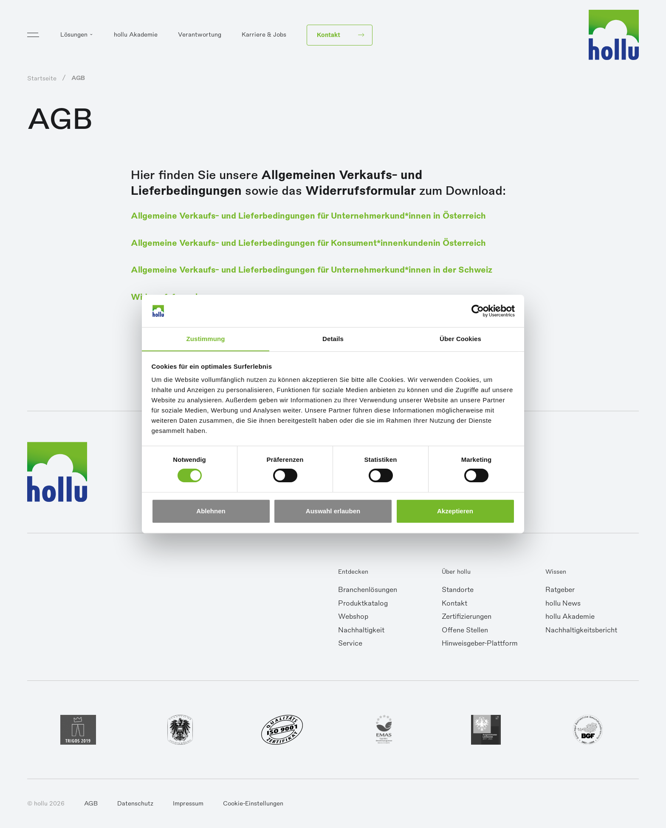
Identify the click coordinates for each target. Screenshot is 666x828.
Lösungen (73, 37)
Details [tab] (333, 338)
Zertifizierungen (466, 618)
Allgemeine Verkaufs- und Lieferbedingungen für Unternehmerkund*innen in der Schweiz (326, 270)
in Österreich (487, 243)
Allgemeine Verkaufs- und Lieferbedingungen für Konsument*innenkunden (294, 243)
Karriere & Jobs (264, 37)
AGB (91, 805)
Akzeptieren (455, 511)
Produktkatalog (363, 605)
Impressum (188, 805)
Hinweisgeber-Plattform (480, 645)
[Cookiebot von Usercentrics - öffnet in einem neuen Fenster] (477, 310)
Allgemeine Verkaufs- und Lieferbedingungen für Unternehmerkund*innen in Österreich (323, 215)
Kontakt (454, 605)
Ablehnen (210, 511)
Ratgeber (560, 591)
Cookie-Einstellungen (253, 805)
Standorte (458, 591)
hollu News (563, 605)
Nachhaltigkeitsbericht (581, 632)
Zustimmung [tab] (205, 338)
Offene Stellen (465, 632)
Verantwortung (199, 37)
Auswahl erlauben (333, 511)
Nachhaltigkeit (361, 632)
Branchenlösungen (367, 591)
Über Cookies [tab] (460, 338)
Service (350, 645)
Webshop (353, 618)
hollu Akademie (136, 37)
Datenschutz (135, 805)
